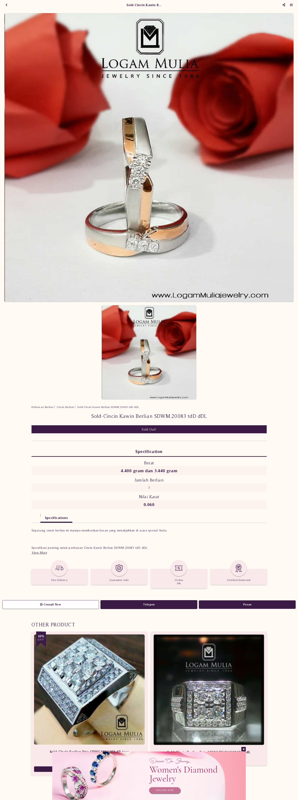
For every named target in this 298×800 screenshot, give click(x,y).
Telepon (149, 604)
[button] (39, 552)
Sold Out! (149, 429)
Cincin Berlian (65, 407)
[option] (149, 157)
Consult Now (50, 604)
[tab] (36, 516)
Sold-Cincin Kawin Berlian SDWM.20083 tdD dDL (108, 407)
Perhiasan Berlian (43, 407)
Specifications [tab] (56, 518)
